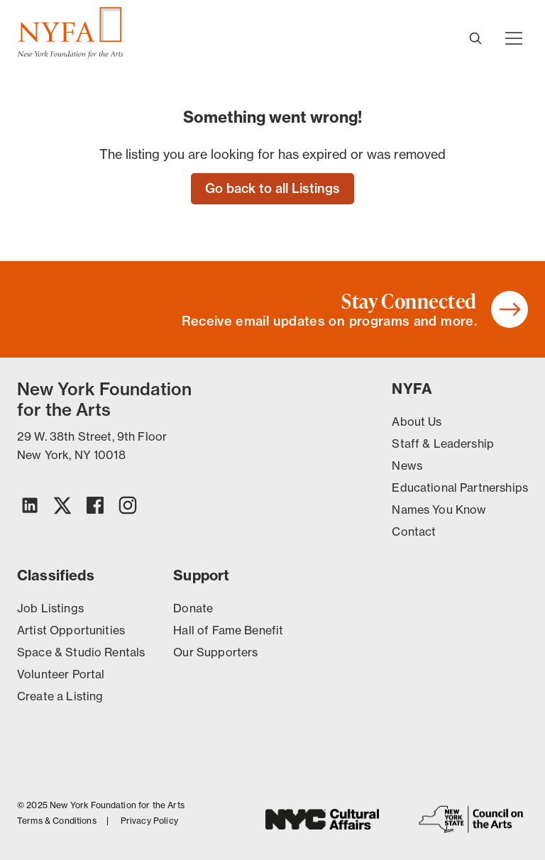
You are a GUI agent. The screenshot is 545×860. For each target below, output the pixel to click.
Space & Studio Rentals (81, 652)
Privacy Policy (149, 821)
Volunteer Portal (60, 674)
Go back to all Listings (272, 188)
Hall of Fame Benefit (228, 630)
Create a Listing (60, 696)
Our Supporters (215, 652)
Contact (414, 531)
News (407, 465)
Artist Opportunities (71, 630)
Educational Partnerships (460, 487)
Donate (193, 608)
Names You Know (439, 509)
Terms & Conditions (57, 821)
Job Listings (50, 608)
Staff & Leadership (443, 443)
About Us (416, 421)
